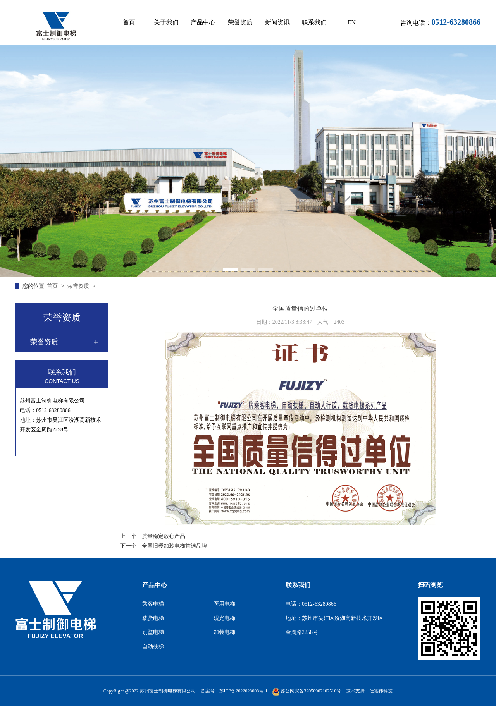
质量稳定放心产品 (163, 536)
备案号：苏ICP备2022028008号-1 (234, 691)
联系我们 (314, 22)
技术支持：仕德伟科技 (369, 691)
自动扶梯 (153, 646)
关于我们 (166, 22)
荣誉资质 (240, 22)
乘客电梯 (153, 604)
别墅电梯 (153, 632)
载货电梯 (153, 618)
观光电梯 (224, 618)
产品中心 (203, 22)
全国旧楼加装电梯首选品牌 (174, 546)
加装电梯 (224, 632)
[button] (230, 269)
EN (351, 22)
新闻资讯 (277, 22)
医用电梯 (224, 604)
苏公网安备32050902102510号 (306, 691)
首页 (129, 22)
